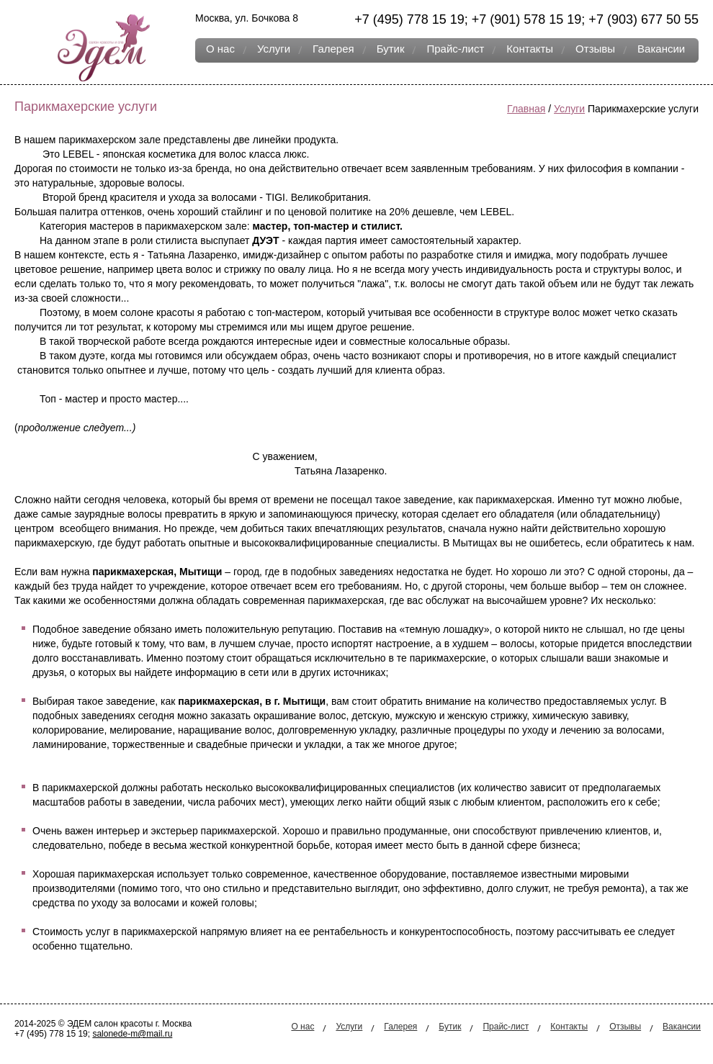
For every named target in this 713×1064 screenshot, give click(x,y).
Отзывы (595, 48)
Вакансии (661, 48)
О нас (220, 48)
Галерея (333, 48)
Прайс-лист (455, 48)
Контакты (529, 48)
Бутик (391, 48)
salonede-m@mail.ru (132, 1034)
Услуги (273, 48)
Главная (526, 108)
